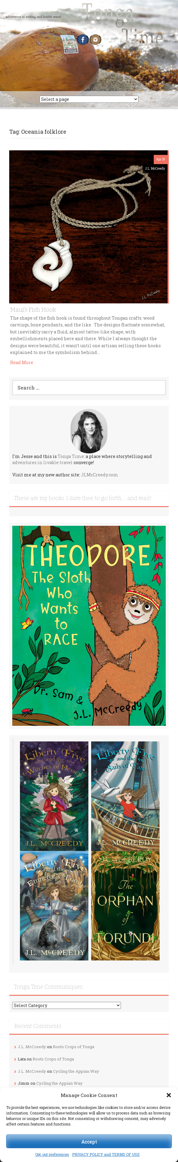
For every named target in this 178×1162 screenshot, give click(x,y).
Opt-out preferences (52, 1154)
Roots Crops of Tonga (73, 1046)
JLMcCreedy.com (99, 475)
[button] (169, 1095)
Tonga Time (71, 456)
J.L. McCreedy (155, 169)
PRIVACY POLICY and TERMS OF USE (106, 1154)
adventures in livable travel (42, 462)
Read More (21, 362)
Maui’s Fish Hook (33, 309)
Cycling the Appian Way (76, 1071)
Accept (89, 1141)
